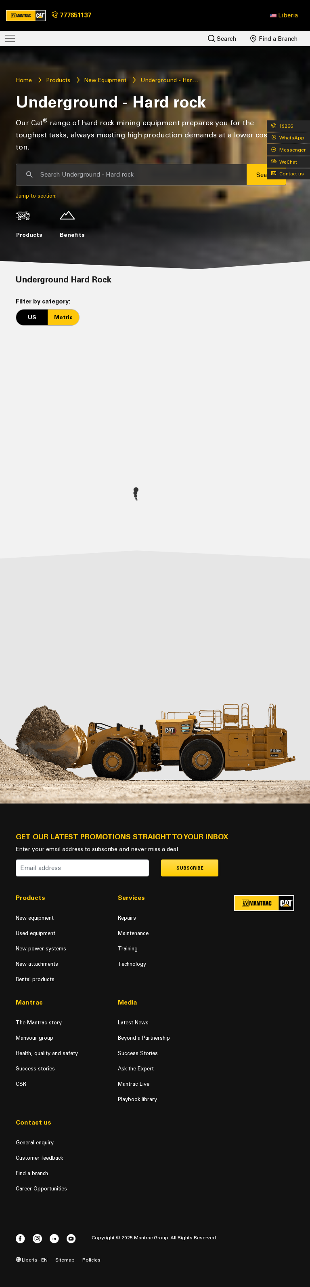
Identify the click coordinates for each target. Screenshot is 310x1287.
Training (128, 949)
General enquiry (35, 1143)
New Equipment (105, 80)
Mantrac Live (133, 1084)
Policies (91, 1260)
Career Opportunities (41, 1189)
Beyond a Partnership (144, 1038)
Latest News (133, 1022)
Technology (132, 964)
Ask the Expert (136, 1069)
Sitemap (65, 1260)
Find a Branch (274, 38)
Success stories (35, 1069)
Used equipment (35, 933)
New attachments (37, 964)
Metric (63, 317)
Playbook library (137, 1099)
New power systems (41, 949)
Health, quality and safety (47, 1053)
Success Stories (138, 1053)
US (32, 317)
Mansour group (34, 1038)
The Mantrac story (39, 1022)
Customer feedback (39, 1158)
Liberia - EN (32, 1260)
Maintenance (133, 933)
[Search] (131, 174)
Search (222, 38)
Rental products (35, 979)
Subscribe (189, 868)
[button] (284, 15)
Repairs (127, 918)
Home (24, 80)
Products (58, 80)
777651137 (71, 15)
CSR (21, 1084)
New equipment (35, 918)
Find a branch (32, 1173)
